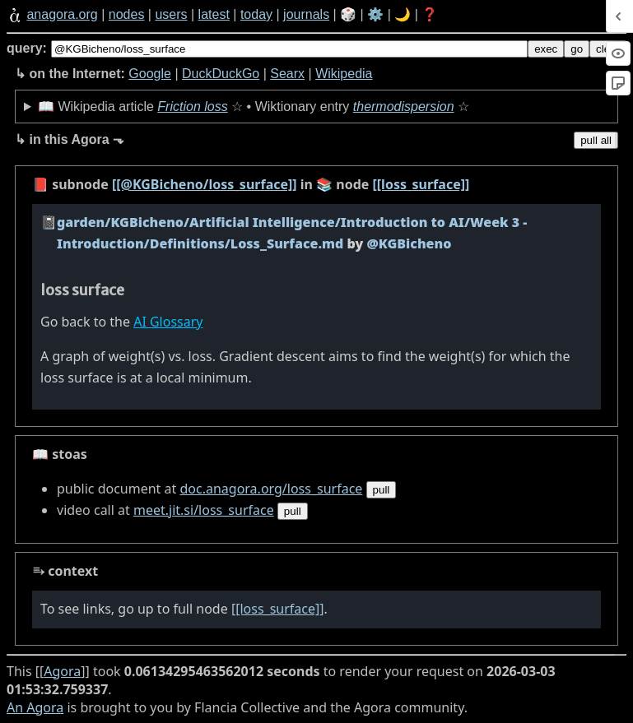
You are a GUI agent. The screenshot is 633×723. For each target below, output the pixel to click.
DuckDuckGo (220, 74)
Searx (287, 74)
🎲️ (348, 14)
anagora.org (61, 14)
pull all (596, 140)
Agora (62, 671)
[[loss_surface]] (421, 184)
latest (214, 14)
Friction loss (192, 107)
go (576, 49)
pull (381, 490)
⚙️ (375, 14)
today (256, 14)
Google (149, 74)
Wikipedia (343, 74)
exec (545, 49)
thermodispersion (403, 107)
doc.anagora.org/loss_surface (270, 489)
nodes (127, 14)
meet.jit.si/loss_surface (203, 510)
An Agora (35, 707)
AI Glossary (167, 322)
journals (306, 14)
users (171, 14)
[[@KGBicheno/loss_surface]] (204, 184)
